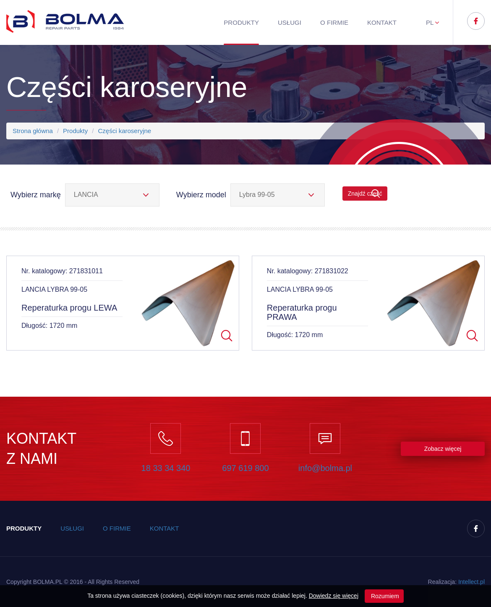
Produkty (241, 22)
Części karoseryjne (124, 130)
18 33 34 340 (166, 468)
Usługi (289, 22)
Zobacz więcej (443, 448)
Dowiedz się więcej (333, 595)
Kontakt (382, 22)
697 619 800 (245, 468)
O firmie (334, 22)
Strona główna (33, 130)
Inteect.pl (471, 581)
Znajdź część (365, 193)
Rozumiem (384, 596)
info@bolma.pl (325, 468)
